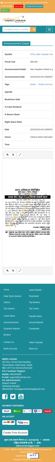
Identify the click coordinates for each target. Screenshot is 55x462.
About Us (33, 348)
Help (5, 10)
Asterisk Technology (27, 452)
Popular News (35, 316)
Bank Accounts (10, 348)
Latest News (9, 316)
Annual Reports (36, 322)
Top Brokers (34, 302)
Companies (34, 328)
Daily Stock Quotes (12, 296)
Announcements (11, 322)
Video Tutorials (36, 342)
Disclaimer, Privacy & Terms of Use (27, 460)
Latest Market (35, 290)
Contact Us (9, 342)
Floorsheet (34, 296)
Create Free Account (34, 6)
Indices (7, 302)
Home (6, 289)
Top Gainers (9, 308)
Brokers (7, 335)
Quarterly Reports (12, 328)
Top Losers (34, 308)
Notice (33, 84)
